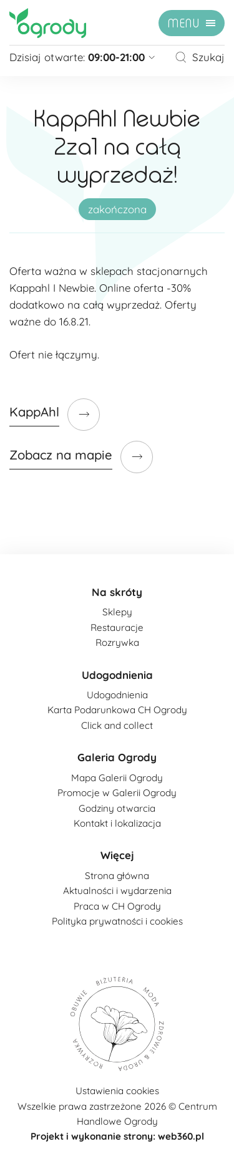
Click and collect (117, 725)
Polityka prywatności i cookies (117, 921)
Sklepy (117, 612)
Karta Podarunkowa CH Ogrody (117, 710)
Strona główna (117, 876)
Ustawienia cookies (117, 1091)
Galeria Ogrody (117, 757)
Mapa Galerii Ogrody (117, 778)
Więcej (117, 855)
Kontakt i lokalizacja (117, 823)
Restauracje (117, 627)
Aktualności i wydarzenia (117, 891)
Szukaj (200, 57)
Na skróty (117, 592)
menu (184, 24)
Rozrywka (117, 642)
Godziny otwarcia (117, 808)
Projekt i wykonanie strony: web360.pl (117, 1136)
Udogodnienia (117, 674)
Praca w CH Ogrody (117, 906)
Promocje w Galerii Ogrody (117, 793)
